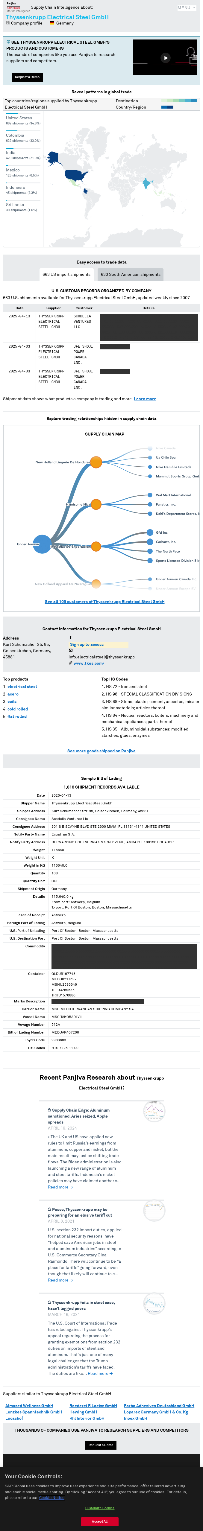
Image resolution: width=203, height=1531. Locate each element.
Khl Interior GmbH (86, 1418)
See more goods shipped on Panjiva (101, 751)
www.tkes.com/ (89, 663)
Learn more (145, 399)
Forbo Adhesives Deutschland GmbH (159, 1406)
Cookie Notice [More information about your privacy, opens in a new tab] (51, 1504)
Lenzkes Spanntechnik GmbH (33, 1412)
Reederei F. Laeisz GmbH (93, 1406)
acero (13, 694)
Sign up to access (87, 645)
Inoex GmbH (135, 1418)
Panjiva (18, 7)
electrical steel (22, 687)
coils (11, 702)
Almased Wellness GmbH (29, 1406)
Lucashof (14, 1418)
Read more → (60, 1187)
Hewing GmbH (83, 1412)
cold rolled (17, 709)
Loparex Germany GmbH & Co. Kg (156, 1412)
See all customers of (105, 602)
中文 (124, 1469)
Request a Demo (27, 77)
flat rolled (17, 717)
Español (104, 1469)
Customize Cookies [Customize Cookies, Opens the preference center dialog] (100, 1514)
